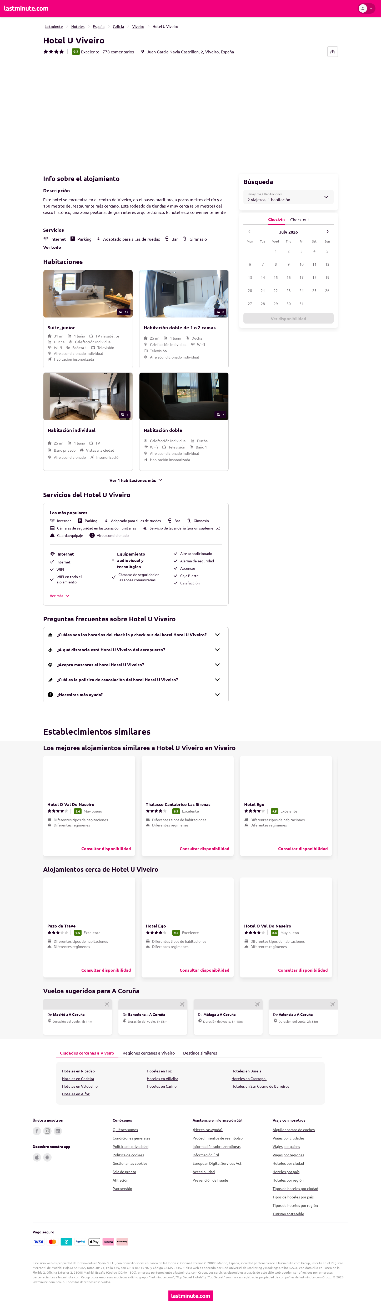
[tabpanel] (190, 1082)
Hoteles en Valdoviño (80, 1085)
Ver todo (52, 246)
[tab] (87, 1052)
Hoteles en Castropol (249, 1078)
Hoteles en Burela (246, 1070)
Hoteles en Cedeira (78, 1078)
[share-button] (332, 51)
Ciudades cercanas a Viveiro (85, 1052)
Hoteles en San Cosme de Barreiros (260, 1085)
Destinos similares (198, 1052)
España (98, 26)
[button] (115, 113)
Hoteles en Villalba (162, 1078)
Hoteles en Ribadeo (78, 1070)
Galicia (118, 26)
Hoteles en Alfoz (76, 1093)
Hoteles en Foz (159, 1070)
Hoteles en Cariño (162, 1085)
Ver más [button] (59, 595)
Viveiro (138, 26)
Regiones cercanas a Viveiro (146, 1052)
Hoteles (77, 26)
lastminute (54, 26)
